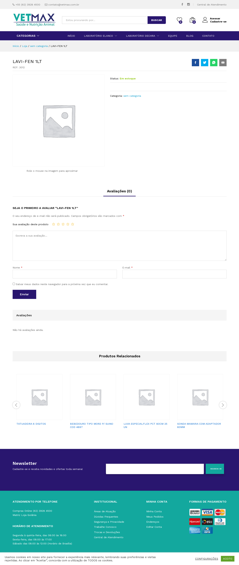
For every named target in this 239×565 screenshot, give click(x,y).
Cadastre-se (218, 21)
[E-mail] (155, 469)
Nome (17, 267)
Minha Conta (154, 511)
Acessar (211, 18)
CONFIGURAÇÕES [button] (206, 558)
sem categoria (132, 95)
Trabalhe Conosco (105, 526)
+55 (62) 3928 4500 (28, 4)
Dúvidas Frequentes (106, 516)
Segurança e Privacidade (109, 521)
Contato (208, 35)
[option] (39, 401)
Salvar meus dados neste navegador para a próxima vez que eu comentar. (62, 284)
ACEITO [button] (227, 558)
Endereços (152, 521)
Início (71, 35)
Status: (114, 78)
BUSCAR (156, 20)
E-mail (127, 267)
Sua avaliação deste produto (30, 224)
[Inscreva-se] (215, 469)
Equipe (172, 35)
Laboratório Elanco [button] (98, 35)
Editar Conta (154, 526)
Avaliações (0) (119, 191)
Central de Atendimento (212, 4)
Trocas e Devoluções (107, 532)
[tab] (119, 192)
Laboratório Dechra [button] (140, 35)
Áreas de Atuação (105, 511)
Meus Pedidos (154, 516)
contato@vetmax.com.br (63, 4)
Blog (189, 35)
